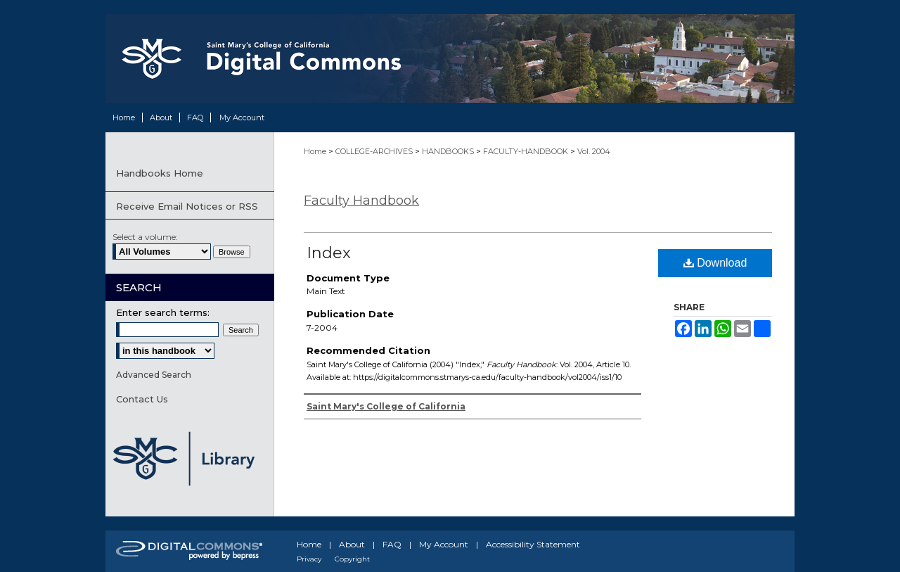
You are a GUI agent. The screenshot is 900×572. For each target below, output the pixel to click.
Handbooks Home (159, 173)
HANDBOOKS (449, 151)
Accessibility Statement (533, 544)
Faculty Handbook (361, 200)
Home (316, 151)
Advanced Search (153, 374)
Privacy (309, 559)
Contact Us (142, 399)
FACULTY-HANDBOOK (526, 151)
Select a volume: (145, 236)
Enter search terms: (163, 312)
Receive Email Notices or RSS (187, 206)
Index (329, 252)
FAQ (391, 544)
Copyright (352, 559)
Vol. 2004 (593, 151)
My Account (443, 544)
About (352, 544)
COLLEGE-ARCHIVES (375, 151)
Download (715, 263)
